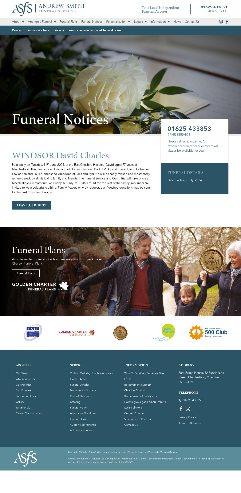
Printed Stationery (81, 396)
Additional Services (81, 430)
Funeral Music (78, 407)
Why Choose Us (25, 379)
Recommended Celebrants (140, 396)
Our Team (22, 373)
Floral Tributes (78, 379)
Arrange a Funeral (42, 21)
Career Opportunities (29, 413)
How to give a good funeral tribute (145, 402)
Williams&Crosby (168, 451)
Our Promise (23, 390)
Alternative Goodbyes (83, 413)
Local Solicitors (133, 407)
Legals (140, 21)
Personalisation (118, 21)
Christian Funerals (135, 390)
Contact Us (192, 22)
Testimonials (23, 407)
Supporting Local (26, 396)
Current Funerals (134, 413)
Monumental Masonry (83, 390)
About (18, 21)
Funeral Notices (91, 22)
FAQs (127, 379)
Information (160, 21)
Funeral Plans (68, 22)
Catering (75, 402)
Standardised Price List (138, 419)
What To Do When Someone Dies (144, 373)
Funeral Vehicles (79, 384)
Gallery (20, 402)
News (177, 22)
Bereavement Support (137, 384)
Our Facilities (23, 384)
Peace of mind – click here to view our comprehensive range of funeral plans (66, 30)
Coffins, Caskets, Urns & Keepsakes (91, 373)
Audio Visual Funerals (83, 424)
